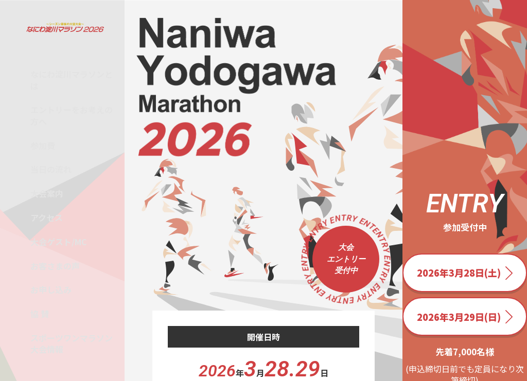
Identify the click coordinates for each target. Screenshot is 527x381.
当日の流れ (51, 169)
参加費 (42, 145)
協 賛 (39, 313)
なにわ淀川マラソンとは (71, 80)
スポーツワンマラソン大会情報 (71, 343)
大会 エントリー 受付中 (346, 259)
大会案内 (46, 193)
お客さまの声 (55, 266)
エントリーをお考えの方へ (71, 115)
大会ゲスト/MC (58, 241)
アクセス (46, 217)
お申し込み (51, 289)
